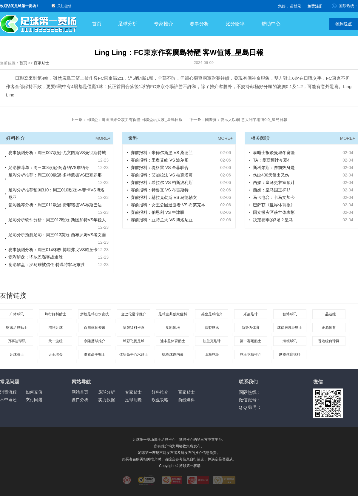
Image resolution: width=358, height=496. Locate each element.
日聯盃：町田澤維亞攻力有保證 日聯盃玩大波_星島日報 (134, 119)
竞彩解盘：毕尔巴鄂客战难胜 (35, 257)
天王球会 (55, 354)
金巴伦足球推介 (133, 314)
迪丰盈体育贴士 (172, 341)
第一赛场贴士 (250, 341)
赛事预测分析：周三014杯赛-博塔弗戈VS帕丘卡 (53, 249)
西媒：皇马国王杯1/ (271, 190)
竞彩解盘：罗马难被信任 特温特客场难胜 (46, 264)
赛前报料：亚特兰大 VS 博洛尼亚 (162, 219)
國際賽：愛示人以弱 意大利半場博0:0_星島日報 (246, 119)
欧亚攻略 (160, 399)
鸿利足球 (55, 327)
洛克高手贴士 (94, 354)
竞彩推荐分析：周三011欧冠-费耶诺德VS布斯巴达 (55, 204)
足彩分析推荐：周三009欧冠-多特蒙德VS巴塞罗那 (55, 175)
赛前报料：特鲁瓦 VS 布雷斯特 (160, 190)
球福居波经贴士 (289, 327)
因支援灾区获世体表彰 (274, 212)
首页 (96, 23)
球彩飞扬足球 (133, 341)
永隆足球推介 (94, 341)
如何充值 (34, 392)
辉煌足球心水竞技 (94, 314)
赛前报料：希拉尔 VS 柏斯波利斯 (162, 182)
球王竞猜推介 (250, 354)
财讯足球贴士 (16, 327)
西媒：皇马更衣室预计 (274, 182)
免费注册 (315, 6)
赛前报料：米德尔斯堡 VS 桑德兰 (162, 152)
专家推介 (163, 23)
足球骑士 (17, 354)
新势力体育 (251, 327)
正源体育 (329, 327)
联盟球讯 (212, 327)
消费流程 (8, 392)
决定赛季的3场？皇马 (273, 219)
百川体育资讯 (94, 327)
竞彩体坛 (173, 327)
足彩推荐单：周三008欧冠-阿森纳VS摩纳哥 (48, 167)
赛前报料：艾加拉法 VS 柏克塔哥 (162, 175)
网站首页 (80, 392)
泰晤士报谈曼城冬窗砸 (274, 152)
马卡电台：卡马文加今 (274, 197)
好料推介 (160, 392)
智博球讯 (290, 314)
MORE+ (102, 138)
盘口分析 (80, 399)
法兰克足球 (212, 341)
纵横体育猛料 (289, 354)
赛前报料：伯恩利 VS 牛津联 (157, 212)
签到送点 (343, 24)
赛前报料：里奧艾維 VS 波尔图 (160, 160)
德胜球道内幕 (172, 354)
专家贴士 (133, 392)
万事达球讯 (17, 341)
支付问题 (34, 399)
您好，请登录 (289, 6)
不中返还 (8, 399)
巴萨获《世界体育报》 (274, 204)
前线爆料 (186, 399)
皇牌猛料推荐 (133, 327)
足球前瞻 (133, 399)
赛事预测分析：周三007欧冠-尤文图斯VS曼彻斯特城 (57, 152)
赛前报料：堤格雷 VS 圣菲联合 (160, 167)
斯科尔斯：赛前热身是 (274, 167)
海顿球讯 (290, 341)
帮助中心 (270, 23)
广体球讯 (17, 314)
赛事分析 (199, 23)
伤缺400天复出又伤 (271, 175)
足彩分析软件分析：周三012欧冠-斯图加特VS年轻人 (57, 219)
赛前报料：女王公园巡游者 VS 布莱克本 (168, 204)
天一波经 (55, 341)
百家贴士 (41, 63)
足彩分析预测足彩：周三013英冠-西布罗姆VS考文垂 (57, 234)
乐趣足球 (250, 314)
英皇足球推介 (212, 314)
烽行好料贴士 (55, 314)
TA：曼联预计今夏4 (271, 160)
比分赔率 (235, 23)
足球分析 (127, 23)
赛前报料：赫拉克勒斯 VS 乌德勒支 (164, 197)
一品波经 (329, 314)
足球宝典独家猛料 (172, 314)
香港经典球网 (329, 341)
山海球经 (212, 354)
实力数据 (106, 399)
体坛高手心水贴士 (133, 354)
